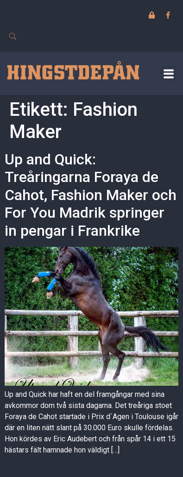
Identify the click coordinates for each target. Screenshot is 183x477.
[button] (168, 73)
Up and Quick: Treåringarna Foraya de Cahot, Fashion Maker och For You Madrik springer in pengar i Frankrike (91, 195)
